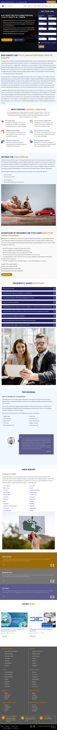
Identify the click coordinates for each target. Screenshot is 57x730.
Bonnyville (7, 686)
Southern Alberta (9, 677)
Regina (33, 693)
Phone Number (42, 37)
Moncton (34, 672)
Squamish (7, 660)
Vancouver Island (9, 656)
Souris (6, 710)
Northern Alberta (9, 672)
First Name (41, 27)
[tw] (34, 726)
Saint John (34, 674)
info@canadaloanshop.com (8, 2)
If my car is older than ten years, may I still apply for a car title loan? (19, 320)
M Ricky (32, 633)
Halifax (6, 693)
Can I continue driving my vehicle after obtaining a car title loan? (18, 297)
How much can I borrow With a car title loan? (14, 316)
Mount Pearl (17, 79)
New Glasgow (8, 695)
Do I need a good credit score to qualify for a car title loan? (17, 293)
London (34, 663)
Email (40, 32)
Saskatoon (34, 695)
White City (34, 698)
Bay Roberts (41, 79)
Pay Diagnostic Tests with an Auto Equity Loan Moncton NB (41, 630)
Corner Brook (35, 708)
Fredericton (35, 677)
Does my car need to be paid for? (11, 302)
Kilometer (41, 22)
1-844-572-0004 (22, 2)
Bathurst (34, 681)
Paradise (27, 79)
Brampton (34, 665)
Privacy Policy (14, 726)
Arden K (4, 633)
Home (2, 726)
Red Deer (7, 684)
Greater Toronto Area (37, 651)
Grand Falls (35, 686)
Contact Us (51, 1)
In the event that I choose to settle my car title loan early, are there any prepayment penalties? (26, 311)
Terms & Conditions (7, 728)
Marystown (4, 81)
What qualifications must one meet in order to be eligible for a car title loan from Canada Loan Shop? (27, 306)
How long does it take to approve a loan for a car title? (16, 325)
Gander (9, 81)
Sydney (6, 698)
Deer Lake (34, 710)
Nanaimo (7, 665)
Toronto (34, 658)
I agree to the (48, 42)
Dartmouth (7, 697)
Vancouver (7, 658)
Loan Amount (51, 37)
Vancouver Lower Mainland (11, 651)
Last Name (50, 27)
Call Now (6, 274)
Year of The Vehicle (41, 16)
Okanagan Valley (9, 653)
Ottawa (34, 660)
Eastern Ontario (36, 656)
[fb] (31, 726)
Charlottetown (8, 707)
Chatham (34, 684)
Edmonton (7, 681)
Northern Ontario (36, 653)
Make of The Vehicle (51, 16)
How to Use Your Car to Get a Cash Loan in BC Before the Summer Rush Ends (13, 630)
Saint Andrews (35, 679)
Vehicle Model (51, 22)
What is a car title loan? (8, 288)
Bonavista (52, 79)
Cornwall (7, 708)
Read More (4, 636)
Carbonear (47, 79)
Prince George (8, 663)
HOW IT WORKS (6, 39)
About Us (7, 726)
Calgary (7, 679)
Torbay (22, 79)
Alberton (7, 705)
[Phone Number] (43, 39)
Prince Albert (35, 697)
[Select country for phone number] (40, 39)
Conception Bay (33, 79)
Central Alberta (8, 674)
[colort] (4, 564)
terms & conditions (51, 42)
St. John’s (34, 705)
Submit (41, 46)
